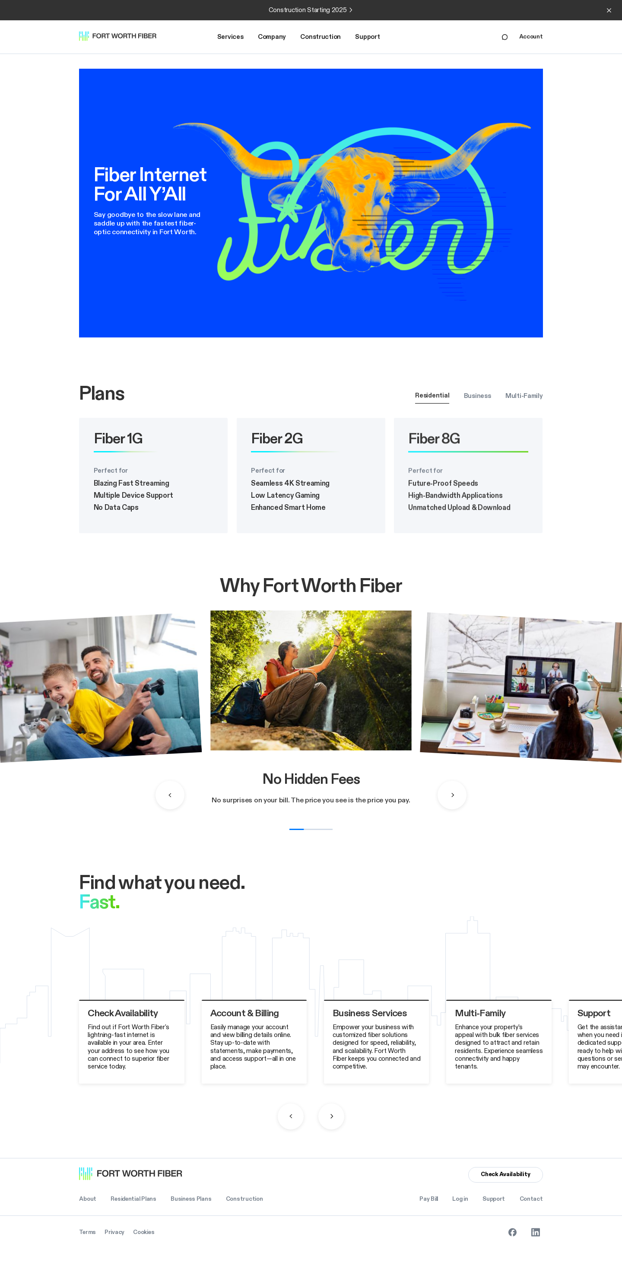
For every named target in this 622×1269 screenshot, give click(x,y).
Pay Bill (428, 1199)
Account (531, 37)
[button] (230, 37)
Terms (87, 1232)
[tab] (432, 396)
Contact (531, 1199)
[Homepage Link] (122, 37)
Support (367, 37)
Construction (320, 37)
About (87, 1199)
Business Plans (191, 1199)
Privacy (114, 1232)
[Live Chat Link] (505, 37)
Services (230, 37)
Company (272, 37)
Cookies (143, 1232)
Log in (460, 1199)
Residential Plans (133, 1199)
